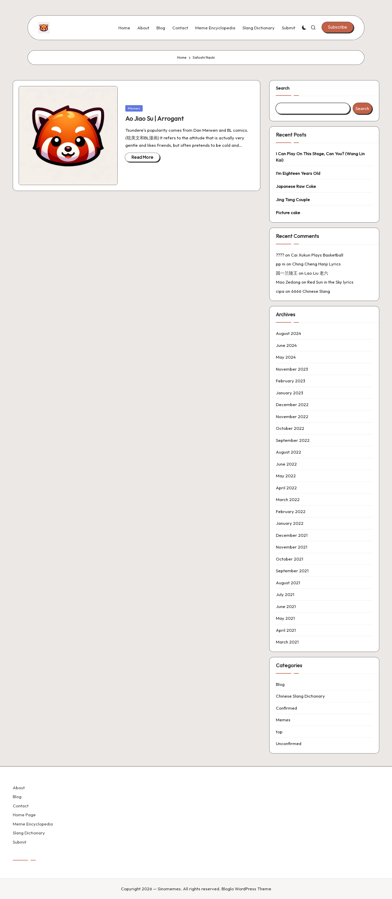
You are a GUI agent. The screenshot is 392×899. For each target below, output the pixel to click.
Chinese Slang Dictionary (300, 696)
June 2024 (286, 345)
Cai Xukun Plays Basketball (317, 255)
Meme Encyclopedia (33, 824)
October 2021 (289, 559)
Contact (21, 805)
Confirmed (286, 708)
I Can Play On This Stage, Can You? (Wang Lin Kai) (320, 157)
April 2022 (286, 487)
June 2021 (286, 606)
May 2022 (286, 475)
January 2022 (289, 523)
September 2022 (293, 440)
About (19, 787)
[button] (337, 27)
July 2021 (285, 594)
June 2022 (286, 464)
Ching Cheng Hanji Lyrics (316, 263)
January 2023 (289, 392)
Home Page (24, 814)
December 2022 (292, 404)
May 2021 (285, 618)
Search (282, 88)
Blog (280, 684)
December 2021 (292, 535)
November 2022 (292, 416)
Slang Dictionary (29, 832)
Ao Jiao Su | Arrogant (154, 118)
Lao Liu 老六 (316, 273)
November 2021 (291, 547)
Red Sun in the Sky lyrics (330, 282)
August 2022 (288, 452)
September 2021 (292, 570)
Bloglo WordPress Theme (246, 888)
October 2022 (290, 428)
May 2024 (286, 357)
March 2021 (287, 642)
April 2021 (286, 630)
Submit (19, 842)
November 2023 (292, 369)
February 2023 (290, 380)
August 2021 (288, 582)
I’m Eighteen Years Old (298, 173)
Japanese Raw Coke (296, 186)
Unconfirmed (288, 743)
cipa (280, 291)
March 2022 (288, 499)
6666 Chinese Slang (310, 291)
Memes (134, 108)
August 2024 (288, 333)
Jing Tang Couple (293, 199)
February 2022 (290, 511)
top (279, 731)
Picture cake (288, 212)
